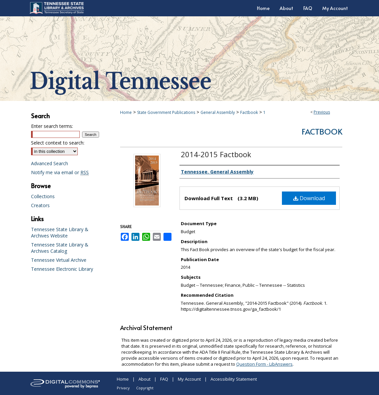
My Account (189, 379)
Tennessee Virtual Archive (58, 260)
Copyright (144, 387)
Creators (40, 205)
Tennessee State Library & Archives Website (59, 232)
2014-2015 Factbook (216, 154)
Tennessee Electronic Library (62, 269)
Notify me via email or (60, 172)
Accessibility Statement (234, 379)
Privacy (123, 387)
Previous (322, 112)
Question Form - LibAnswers (264, 364)
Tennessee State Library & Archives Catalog (59, 247)
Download (309, 198)
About (144, 379)
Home (126, 112)
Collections (43, 196)
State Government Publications (166, 112)
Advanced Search (49, 163)
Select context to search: (57, 143)
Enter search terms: (52, 126)
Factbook (249, 112)
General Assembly (218, 112)
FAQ (164, 379)
